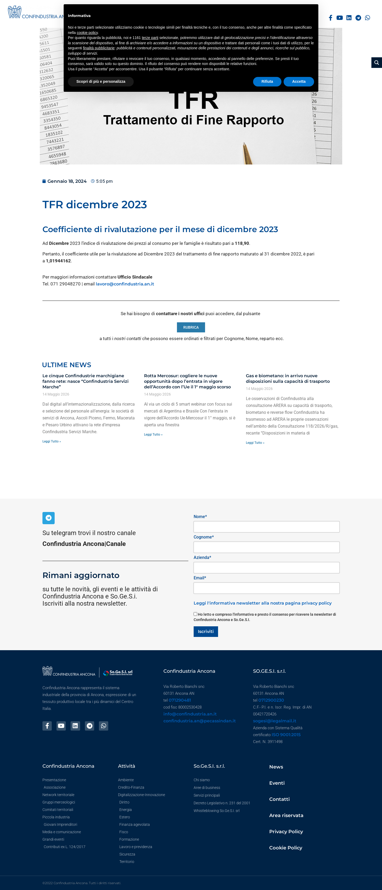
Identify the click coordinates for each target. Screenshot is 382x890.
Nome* (200, 516)
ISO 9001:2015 (286, 734)
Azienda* (202, 557)
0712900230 (271, 700)
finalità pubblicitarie (99, 48)
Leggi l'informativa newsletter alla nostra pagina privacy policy (263, 603)
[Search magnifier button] (376, 62)
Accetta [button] (299, 81)
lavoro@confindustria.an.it (125, 283)
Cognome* (204, 537)
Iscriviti (206, 631)
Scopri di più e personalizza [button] (100, 81)
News (276, 767)
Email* (200, 577)
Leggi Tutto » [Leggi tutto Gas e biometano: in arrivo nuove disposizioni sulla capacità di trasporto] (255, 443)
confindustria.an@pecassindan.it (199, 720)
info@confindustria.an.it (190, 714)
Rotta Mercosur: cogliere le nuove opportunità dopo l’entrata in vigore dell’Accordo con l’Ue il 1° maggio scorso (187, 381)
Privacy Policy (286, 832)
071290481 (180, 700)
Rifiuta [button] (267, 81)
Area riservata (286, 815)
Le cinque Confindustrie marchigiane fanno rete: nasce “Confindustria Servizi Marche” (85, 381)
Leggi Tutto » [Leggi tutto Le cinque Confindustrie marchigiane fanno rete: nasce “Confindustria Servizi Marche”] (51, 441)
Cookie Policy (285, 848)
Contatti (279, 799)
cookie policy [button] (87, 33)
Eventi (277, 783)
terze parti (150, 38)
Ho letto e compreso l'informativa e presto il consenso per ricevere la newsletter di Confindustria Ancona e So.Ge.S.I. (265, 617)
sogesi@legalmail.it (274, 720)
